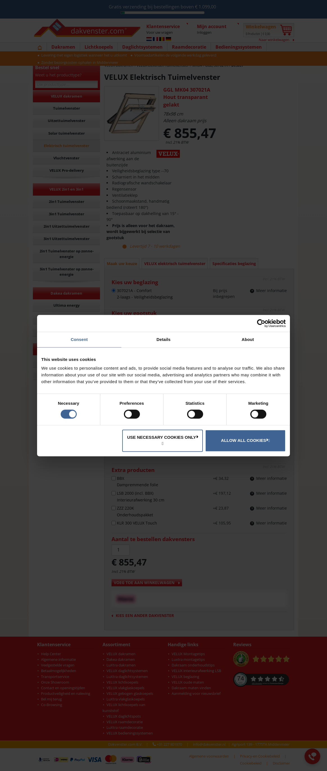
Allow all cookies (244, 440)
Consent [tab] (79, 339)
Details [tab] (163, 339)
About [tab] (248, 339)
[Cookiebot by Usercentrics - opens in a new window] (261, 323)
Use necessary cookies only (162, 437)
